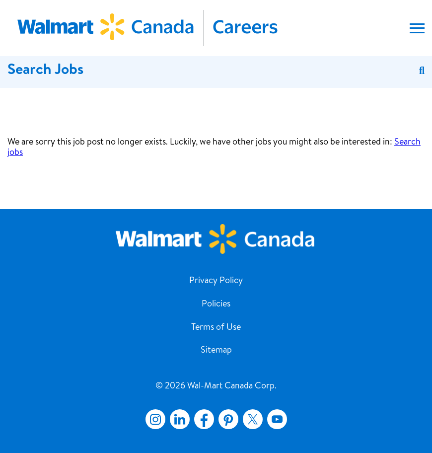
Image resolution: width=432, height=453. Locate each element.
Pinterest (228, 419)
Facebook (202, 419)
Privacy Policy (216, 281)
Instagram (155, 419)
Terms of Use (216, 327)
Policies (216, 304)
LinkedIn (180, 419)
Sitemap (216, 350)
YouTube (277, 419)
